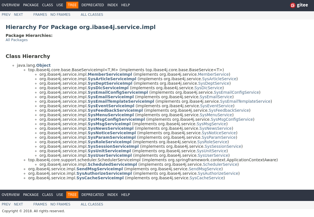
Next (18, 15)
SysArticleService (219, 79)
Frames (40, 15)
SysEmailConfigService (236, 92)
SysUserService (213, 155)
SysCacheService (207, 178)
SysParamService (219, 137)
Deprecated (92, 5)
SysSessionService (223, 146)
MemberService (213, 74)
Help (125, 5)
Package (31, 5)
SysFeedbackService (229, 110)
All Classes (92, 15)
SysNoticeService (219, 133)
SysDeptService (213, 83)
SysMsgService (211, 124)
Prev (6, 15)
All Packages (17, 40)
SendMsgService (205, 169)
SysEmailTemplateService (245, 101)
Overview (11, 5)
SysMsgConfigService (232, 119)
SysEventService (216, 106)
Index (112, 5)
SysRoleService (212, 142)
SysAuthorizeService (218, 173)
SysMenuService (216, 115)
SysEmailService (216, 97)
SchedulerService (220, 164)
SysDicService (208, 88)
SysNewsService (216, 128)
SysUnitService (211, 151)
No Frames (60, 15)
